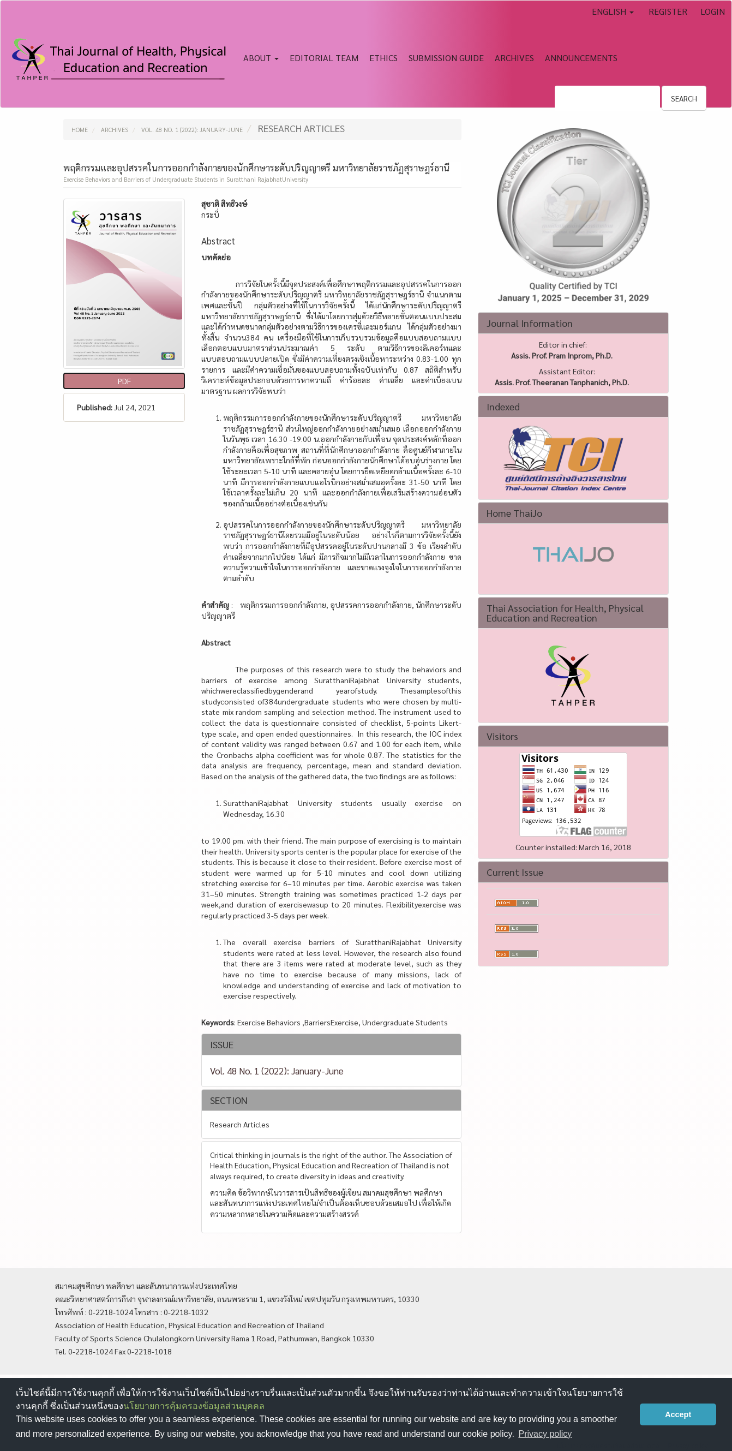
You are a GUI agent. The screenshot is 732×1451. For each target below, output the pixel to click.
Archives (514, 57)
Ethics (383, 57)
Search (684, 98)
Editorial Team (324, 57)
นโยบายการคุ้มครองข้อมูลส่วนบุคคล (194, 1406)
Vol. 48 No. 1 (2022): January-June (192, 130)
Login (712, 11)
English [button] (613, 11)
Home (79, 130)
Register (668, 11)
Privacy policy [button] (545, 1433)
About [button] (261, 57)
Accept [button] (678, 1414)
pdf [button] (124, 381)
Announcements (581, 57)
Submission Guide (446, 57)
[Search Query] (607, 98)
